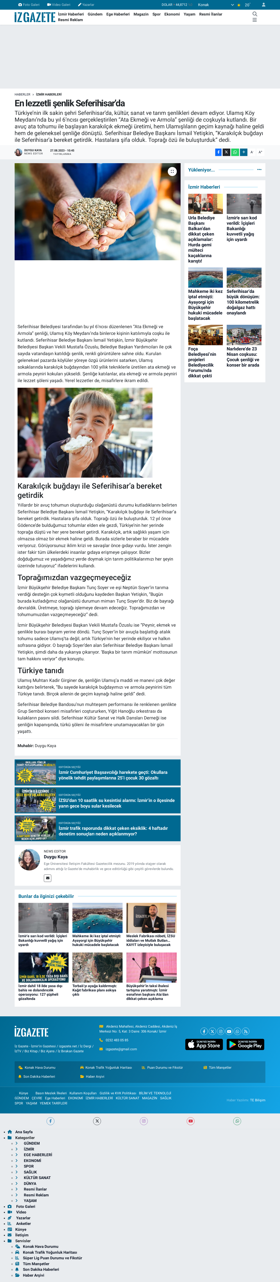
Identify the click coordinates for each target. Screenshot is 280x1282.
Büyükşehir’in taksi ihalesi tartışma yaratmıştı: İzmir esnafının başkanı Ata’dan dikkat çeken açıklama (147, 992)
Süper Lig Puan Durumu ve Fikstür (48, 1258)
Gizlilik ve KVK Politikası (118, 1093)
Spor (156, 14)
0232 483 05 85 (117, 1040)
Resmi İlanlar (210, 14)
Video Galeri (58, 5)
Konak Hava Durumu (36, 1068)
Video (17, 1212)
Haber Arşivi (92, 1077)
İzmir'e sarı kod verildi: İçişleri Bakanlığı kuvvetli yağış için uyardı (42, 940)
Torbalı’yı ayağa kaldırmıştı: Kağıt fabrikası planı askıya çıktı (94, 990)
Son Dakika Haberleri (36, 1077)
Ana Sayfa (20, 1132)
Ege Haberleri (118, 14)
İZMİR (24, 1149)
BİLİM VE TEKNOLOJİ (155, 1093)
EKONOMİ (75, 1098)
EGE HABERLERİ (33, 1155)
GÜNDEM (22, 1098)
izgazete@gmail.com (121, 1049)
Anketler (19, 1223)
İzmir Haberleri (71, 14)
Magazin (141, 14)
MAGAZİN (149, 1098)
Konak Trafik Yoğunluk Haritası (106, 1068)
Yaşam (189, 14)
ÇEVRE (37, 1098)
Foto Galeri (28, 5)
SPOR (19, 1103)
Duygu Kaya (56, 856)
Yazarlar (86, 5)
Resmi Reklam (70, 20)
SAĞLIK (165, 1098)
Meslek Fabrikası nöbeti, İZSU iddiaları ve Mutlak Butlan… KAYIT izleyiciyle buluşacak (150, 940)
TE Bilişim (257, 1100)
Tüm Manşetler (217, 1068)
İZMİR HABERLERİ (49, 94)
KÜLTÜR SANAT (127, 1098)
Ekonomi (172, 14)
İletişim (18, 1235)
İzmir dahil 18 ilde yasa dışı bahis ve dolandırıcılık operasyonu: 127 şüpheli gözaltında (40, 992)
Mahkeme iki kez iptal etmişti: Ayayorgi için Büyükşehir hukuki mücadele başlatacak (96, 940)
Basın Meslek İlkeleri (51, 1093)
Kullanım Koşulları (83, 1093)
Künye (21, 1093)
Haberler (22, 94)
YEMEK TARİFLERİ (53, 1103)
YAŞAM (31, 1103)
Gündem (95, 14)
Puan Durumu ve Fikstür (162, 1068)
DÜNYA (25, 1183)
